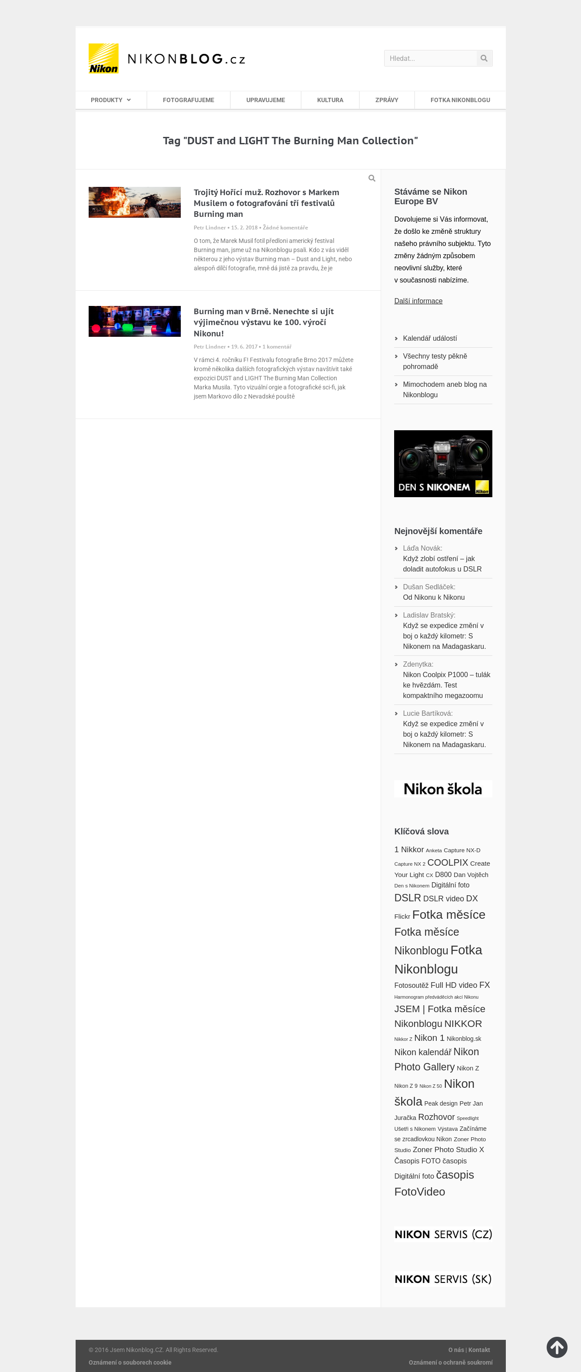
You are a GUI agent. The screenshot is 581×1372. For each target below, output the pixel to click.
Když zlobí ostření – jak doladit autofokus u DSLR (442, 564)
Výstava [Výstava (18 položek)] (448, 1129)
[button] (372, 178)
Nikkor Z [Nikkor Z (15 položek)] (403, 1039)
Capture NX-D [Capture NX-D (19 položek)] (462, 850)
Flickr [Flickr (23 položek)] (402, 916)
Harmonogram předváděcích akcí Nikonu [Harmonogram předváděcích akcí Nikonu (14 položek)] (436, 997)
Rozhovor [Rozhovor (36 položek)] (436, 1117)
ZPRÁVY (386, 99)
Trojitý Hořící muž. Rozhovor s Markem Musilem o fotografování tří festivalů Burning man (266, 203)
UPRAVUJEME (265, 99)
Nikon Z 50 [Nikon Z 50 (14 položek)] (430, 1086)
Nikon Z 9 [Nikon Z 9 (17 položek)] (406, 1086)
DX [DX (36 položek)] (472, 898)
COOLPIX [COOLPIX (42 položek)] (448, 862)
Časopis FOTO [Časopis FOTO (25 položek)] (417, 1161)
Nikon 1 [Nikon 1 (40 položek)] (429, 1038)
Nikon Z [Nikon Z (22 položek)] (468, 1068)
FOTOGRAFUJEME (188, 99)
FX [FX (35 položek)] (484, 985)
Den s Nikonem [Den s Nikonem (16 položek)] (411, 886)
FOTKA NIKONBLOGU (460, 99)
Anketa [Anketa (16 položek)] (434, 850)
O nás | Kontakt (469, 1349)
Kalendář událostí (430, 338)
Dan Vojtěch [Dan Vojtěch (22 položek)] (471, 874)
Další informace (418, 301)
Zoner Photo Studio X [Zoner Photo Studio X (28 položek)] (448, 1149)
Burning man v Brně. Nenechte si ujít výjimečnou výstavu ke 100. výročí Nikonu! (264, 322)
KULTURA (330, 99)
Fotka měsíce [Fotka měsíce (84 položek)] (448, 914)
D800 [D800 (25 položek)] (443, 874)
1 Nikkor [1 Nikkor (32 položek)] (409, 849)
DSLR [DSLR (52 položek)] (407, 898)
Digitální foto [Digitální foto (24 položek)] (451, 885)
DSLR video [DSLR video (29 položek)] (443, 898)
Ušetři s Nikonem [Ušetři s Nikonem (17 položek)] (414, 1129)
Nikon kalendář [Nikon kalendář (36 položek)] (423, 1052)
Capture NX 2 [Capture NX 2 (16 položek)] (409, 864)
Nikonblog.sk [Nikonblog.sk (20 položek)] (464, 1038)
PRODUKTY (111, 100)
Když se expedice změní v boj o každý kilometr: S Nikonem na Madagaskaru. (444, 636)
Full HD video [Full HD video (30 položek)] (454, 985)
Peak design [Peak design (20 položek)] (441, 1103)
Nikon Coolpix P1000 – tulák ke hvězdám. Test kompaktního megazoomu (446, 685)
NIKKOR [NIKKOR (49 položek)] (463, 1023)
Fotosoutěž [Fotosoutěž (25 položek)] (411, 985)
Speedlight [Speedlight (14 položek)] (467, 1118)
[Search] (484, 58)
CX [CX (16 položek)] (429, 875)
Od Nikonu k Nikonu (434, 597)
